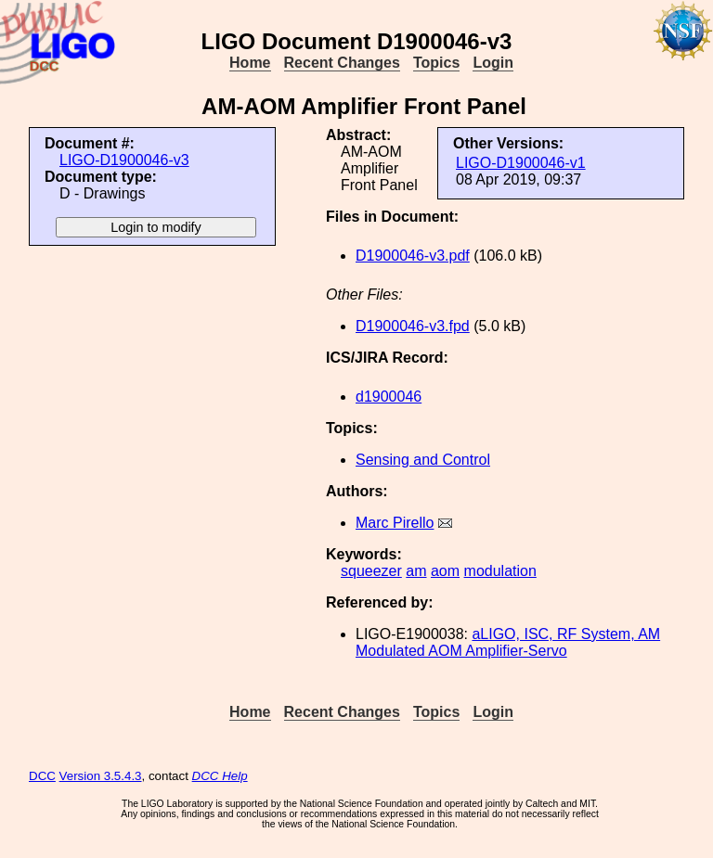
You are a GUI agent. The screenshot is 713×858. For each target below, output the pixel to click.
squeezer (371, 571)
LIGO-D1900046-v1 (521, 163)
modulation (500, 571)
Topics (436, 62)
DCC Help (220, 776)
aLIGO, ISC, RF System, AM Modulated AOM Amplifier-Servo (508, 642)
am (416, 571)
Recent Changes (342, 62)
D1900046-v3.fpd (413, 326)
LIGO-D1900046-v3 (124, 160)
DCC (42, 776)
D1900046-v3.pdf (413, 255)
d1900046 (388, 396)
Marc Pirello (395, 523)
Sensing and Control (423, 459)
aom (445, 571)
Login (493, 62)
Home (249, 62)
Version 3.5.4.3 (100, 776)
